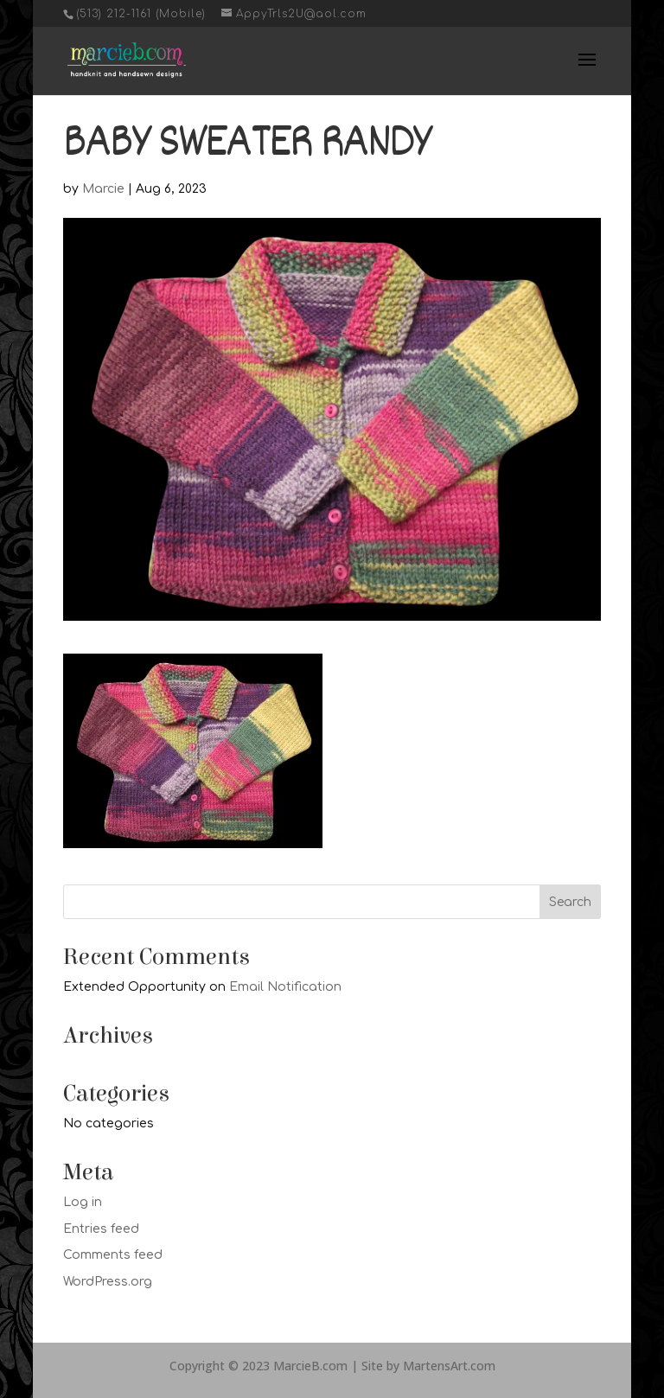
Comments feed (113, 1254)
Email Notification (285, 986)
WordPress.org (107, 1281)
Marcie (103, 188)
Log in (82, 1202)
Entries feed (101, 1228)
